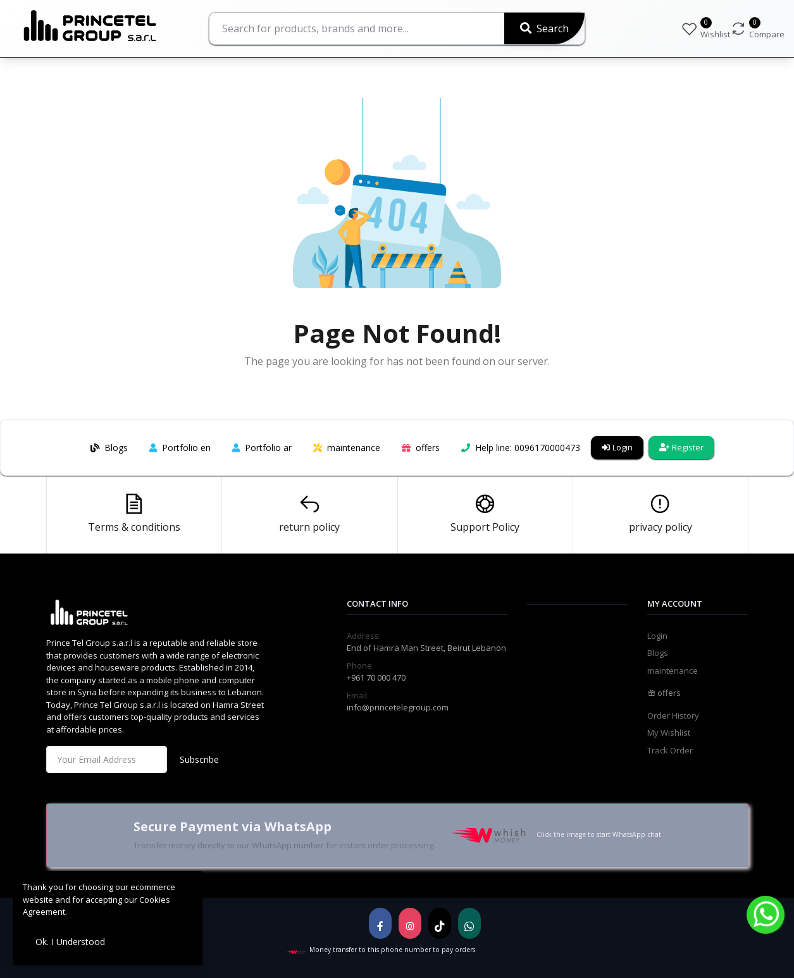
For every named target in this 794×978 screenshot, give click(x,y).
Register (681, 447)
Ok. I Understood (70, 942)
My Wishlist (668, 732)
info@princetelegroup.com (398, 707)
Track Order (670, 750)
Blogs (657, 653)
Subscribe (199, 759)
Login (617, 447)
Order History (673, 715)
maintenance (672, 670)
